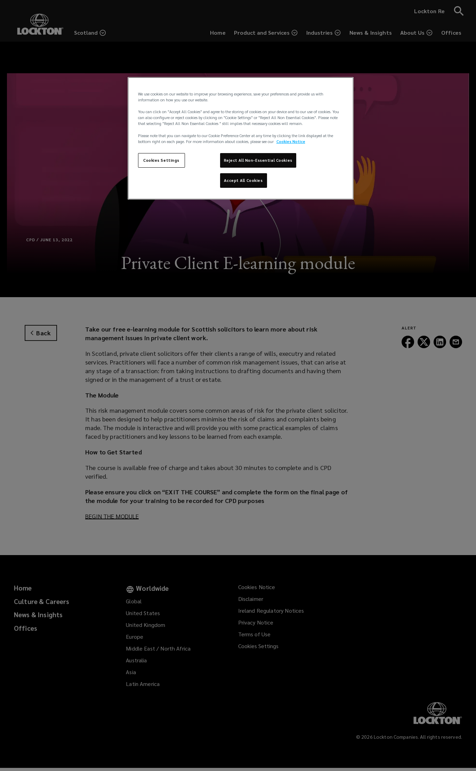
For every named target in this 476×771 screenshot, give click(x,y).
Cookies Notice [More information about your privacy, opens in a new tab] (290, 141)
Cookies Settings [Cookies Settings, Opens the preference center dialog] (161, 160)
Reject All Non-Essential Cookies (258, 160)
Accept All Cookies (243, 180)
